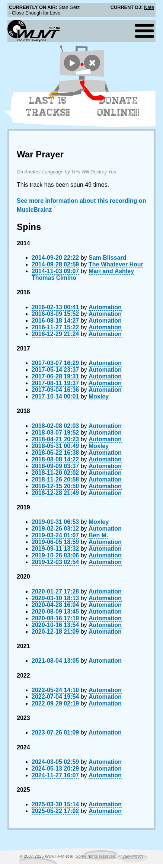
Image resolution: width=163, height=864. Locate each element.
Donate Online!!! (118, 106)
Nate (149, 7)
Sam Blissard (107, 258)
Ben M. (98, 535)
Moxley (99, 396)
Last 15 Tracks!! (48, 106)
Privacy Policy (131, 856)
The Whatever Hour (116, 264)
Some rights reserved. (96, 856)
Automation (105, 307)
